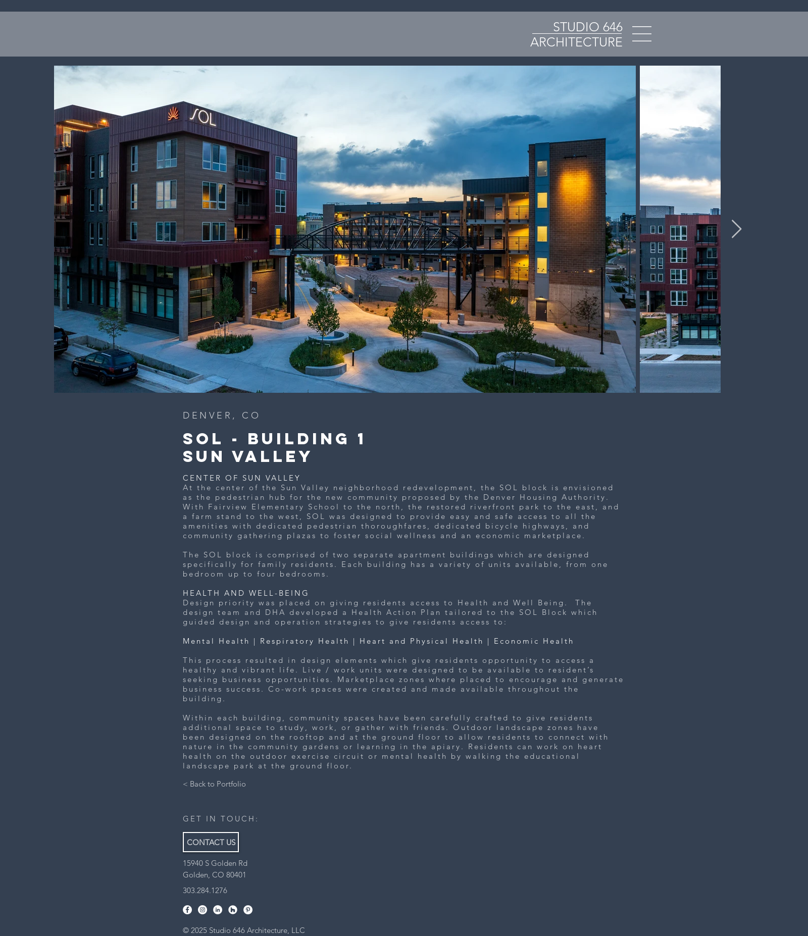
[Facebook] (187, 909)
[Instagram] (202, 909)
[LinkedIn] (217, 909)
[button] (641, 33)
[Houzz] (232, 909)
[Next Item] (736, 229)
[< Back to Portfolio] (214, 783)
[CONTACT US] (211, 842)
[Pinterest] (247, 909)
